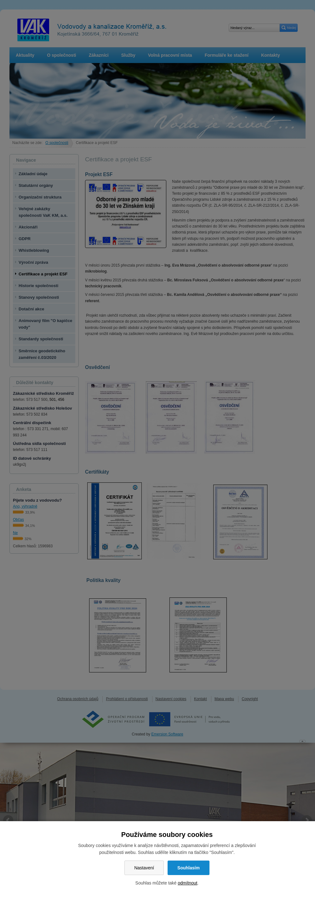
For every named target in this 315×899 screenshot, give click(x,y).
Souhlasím (188, 867)
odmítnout (187, 882)
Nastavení (144, 867)
